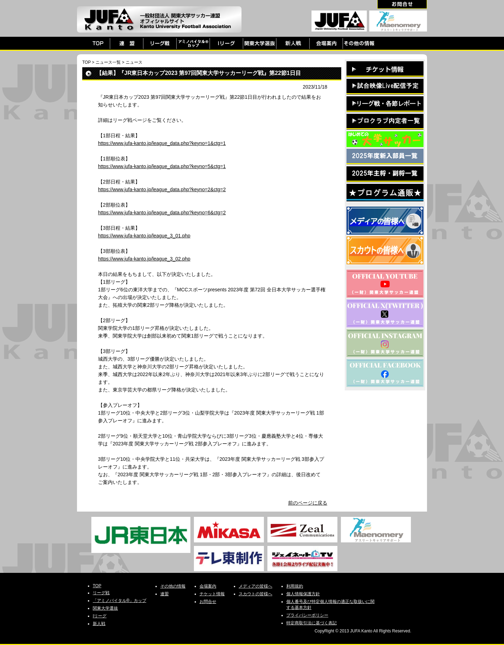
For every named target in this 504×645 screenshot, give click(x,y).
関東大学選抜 (105, 608)
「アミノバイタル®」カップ (119, 600)
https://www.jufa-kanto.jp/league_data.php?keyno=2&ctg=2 (162, 189)
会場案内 (208, 586)
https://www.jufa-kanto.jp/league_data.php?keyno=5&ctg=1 (162, 166)
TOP (86, 62)
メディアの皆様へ (255, 586)
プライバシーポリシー (307, 615)
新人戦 (99, 623)
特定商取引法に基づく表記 (311, 622)
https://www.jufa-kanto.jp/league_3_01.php (144, 235)
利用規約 (294, 586)
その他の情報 (173, 586)
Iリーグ (99, 615)
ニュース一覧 (108, 62)
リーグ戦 (101, 592)
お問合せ (208, 601)
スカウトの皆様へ (255, 593)
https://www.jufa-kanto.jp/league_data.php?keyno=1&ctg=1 (162, 143)
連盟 (164, 593)
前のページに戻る (307, 503)
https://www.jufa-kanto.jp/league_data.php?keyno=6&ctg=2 (162, 212)
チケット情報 (212, 593)
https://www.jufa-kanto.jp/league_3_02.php (144, 259)
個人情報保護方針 (303, 593)
